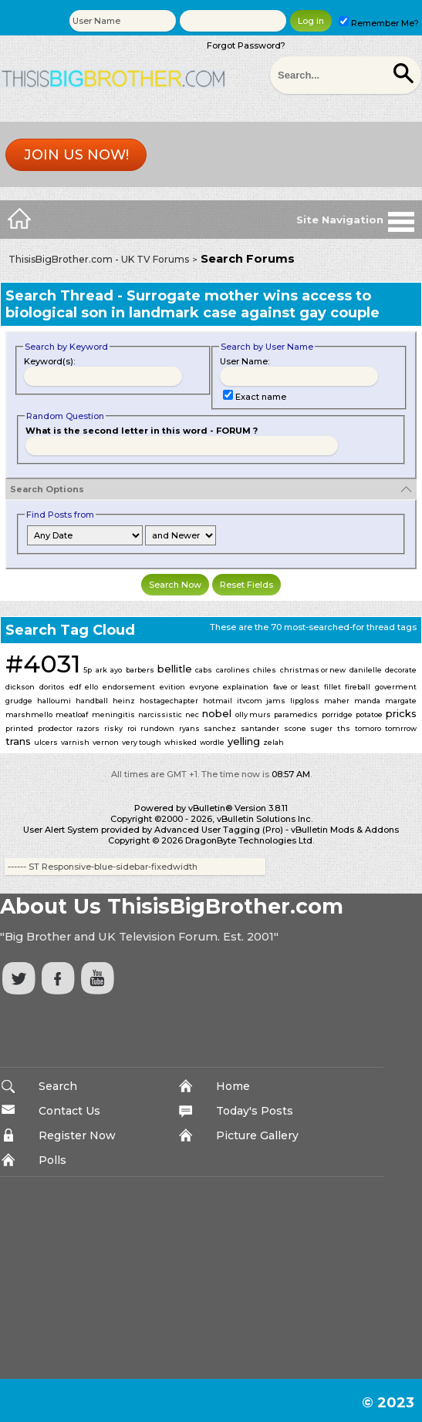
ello (91, 686)
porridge (337, 714)
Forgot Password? (246, 45)
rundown (157, 728)
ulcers (46, 742)
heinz (124, 700)
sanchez (220, 728)
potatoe (369, 714)
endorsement (129, 686)
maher (336, 700)
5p (87, 670)
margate (401, 700)
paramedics (296, 714)
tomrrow (401, 728)
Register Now (77, 1135)
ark (101, 670)
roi (132, 728)
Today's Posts (254, 1111)
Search (58, 1086)
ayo (116, 670)
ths (343, 728)
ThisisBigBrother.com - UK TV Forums (98, 259)
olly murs (253, 714)
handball (92, 700)
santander (260, 728)
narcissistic (160, 714)
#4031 (42, 664)
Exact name (254, 396)
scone (295, 728)
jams (275, 700)
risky (113, 728)
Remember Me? (379, 23)
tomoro (368, 728)
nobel (216, 713)
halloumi (54, 700)
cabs (203, 670)
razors (88, 728)
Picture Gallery (257, 1135)
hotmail (217, 700)
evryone (204, 686)
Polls (52, 1160)
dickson (20, 686)
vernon (106, 742)
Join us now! (76, 154)
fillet (332, 686)
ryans (189, 728)
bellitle (174, 668)
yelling (244, 741)
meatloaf (72, 714)
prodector (55, 728)
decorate (401, 670)
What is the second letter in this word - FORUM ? (141, 430)
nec (192, 714)
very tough (141, 742)
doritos (52, 686)
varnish (75, 742)
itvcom (249, 700)
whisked (180, 742)
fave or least (296, 686)
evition (172, 686)
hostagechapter (169, 700)
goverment (396, 686)
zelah (273, 742)
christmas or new (313, 670)
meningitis (113, 714)
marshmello (28, 714)
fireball (357, 686)
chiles (264, 670)
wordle (212, 742)
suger (321, 728)
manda (367, 700)
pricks (401, 713)
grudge (18, 700)
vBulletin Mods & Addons (345, 829)
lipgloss (304, 700)
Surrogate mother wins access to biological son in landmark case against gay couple (192, 304)
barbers (140, 670)
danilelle (365, 670)
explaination (245, 686)
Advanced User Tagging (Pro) (218, 829)
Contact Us (69, 1111)
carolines (233, 670)
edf (75, 686)
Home (233, 1086)
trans (18, 741)
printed (19, 728)
